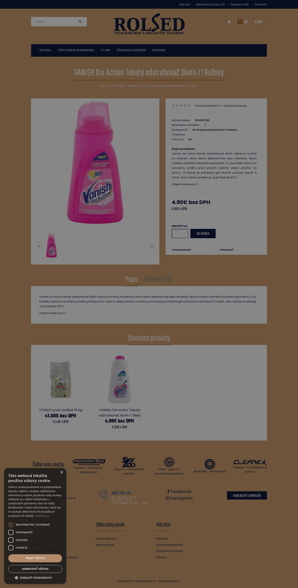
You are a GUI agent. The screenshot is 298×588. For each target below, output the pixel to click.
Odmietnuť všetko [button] (35, 569)
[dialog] (149, 294)
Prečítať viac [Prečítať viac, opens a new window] (42, 516)
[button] (35, 578)
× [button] (61, 472)
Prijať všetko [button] (35, 558)
